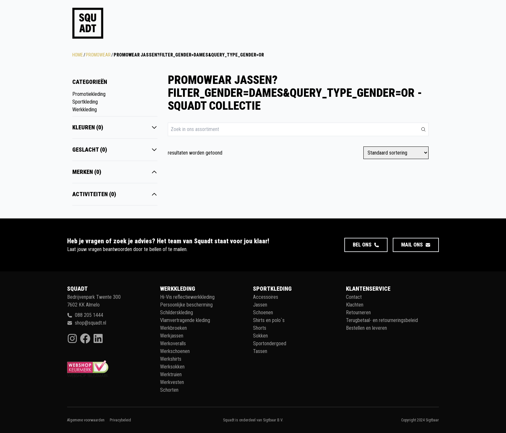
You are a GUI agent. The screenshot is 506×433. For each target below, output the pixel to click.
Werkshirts (170, 359)
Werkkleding (84, 109)
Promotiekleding (89, 94)
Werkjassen (171, 336)
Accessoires (265, 297)
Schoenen (263, 312)
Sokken (260, 336)
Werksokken (172, 367)
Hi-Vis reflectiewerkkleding (187, 297)
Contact (354, 297)
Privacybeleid (120, 420)
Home (77, 54)
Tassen (260, 351)
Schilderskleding (176, 312)
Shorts (259, 328)
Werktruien (171, 374)
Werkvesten (172, 382)
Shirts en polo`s (269, 320)
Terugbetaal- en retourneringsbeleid (382, 320)
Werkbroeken (173, 328)
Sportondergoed (269, 343)
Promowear (98, 54)
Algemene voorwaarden (86, 420)
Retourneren (358, 312)
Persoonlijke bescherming (186, 305)
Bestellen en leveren (366, 328)
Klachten (354, 305)
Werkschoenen (175, 351)
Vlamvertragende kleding (185, 320)
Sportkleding (85, 102)
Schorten (169, 390)
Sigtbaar (432, 420)
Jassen (260, 305)
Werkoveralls (173, 343)
